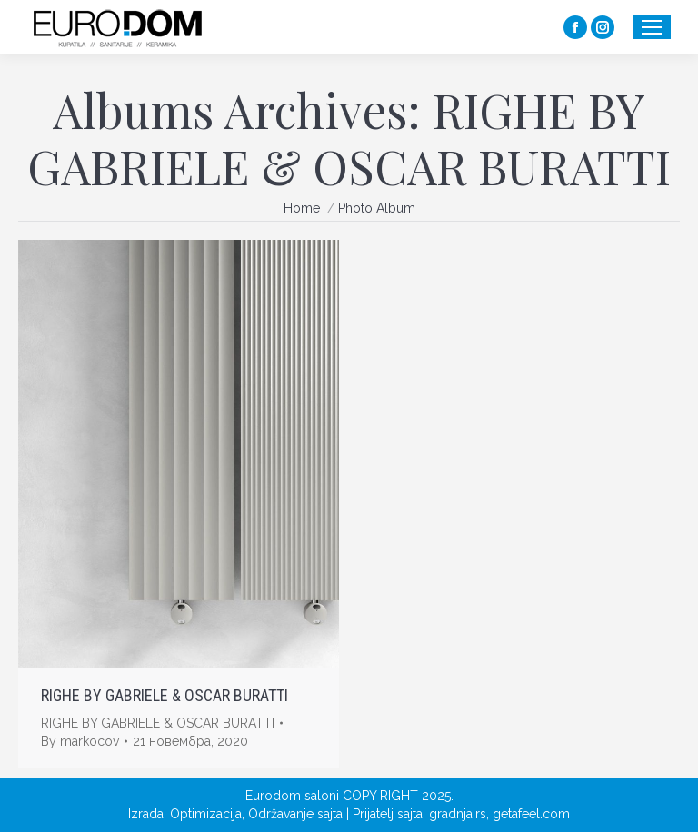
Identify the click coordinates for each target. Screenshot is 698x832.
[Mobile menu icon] (652, 27)
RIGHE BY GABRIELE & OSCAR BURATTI (164, 695)
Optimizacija (206, 814)
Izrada (146, 814)
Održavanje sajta (295, 814)
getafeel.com (531, 814)
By (80, 741)
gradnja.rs (457, 814)
